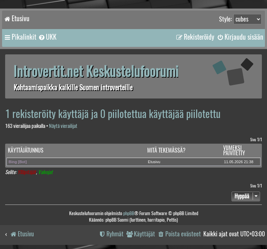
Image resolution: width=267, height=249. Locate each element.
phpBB (128, 213)
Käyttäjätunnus (25, 150)
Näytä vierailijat (63, 126)
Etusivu (154, 162)
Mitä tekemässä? (166, 150)
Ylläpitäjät (26, 172)
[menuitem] (47, 36)
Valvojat (45, 172)
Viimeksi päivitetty (234, 150)
